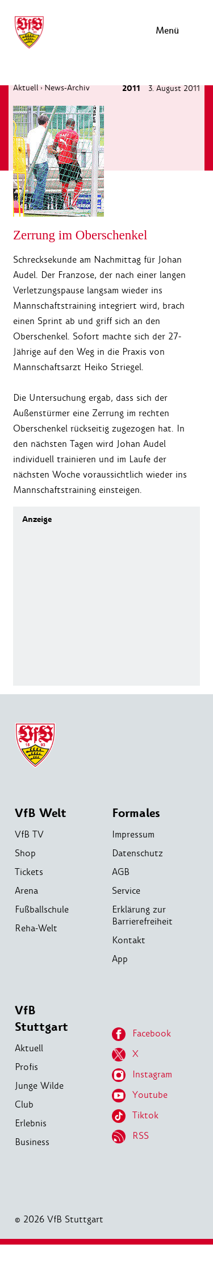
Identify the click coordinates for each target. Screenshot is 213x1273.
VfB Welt (40, 813)
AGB (121, 872)
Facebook (141, 1034)
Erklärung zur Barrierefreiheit (142, 915)
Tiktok (135, 1116)
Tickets (29, 872)
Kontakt (128, 940)
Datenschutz (137, 853)
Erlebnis (31, 1123)
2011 (131, 88)
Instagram (142, 1075)
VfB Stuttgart (41, 1018)
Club (24, 1104)
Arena (26, 891)
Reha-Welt (36, 928)
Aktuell (26, 87)
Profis (26, 1067)
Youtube (140, 1095)
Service (126, 891)
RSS (130, 1136)
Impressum (133, 834)
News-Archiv (67, 87)
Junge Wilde (39, 1086)
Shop (25, 853)
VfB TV (29, 834)
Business (32, 1142)
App (120, 959)
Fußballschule (42, 909)
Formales (136, 813)
